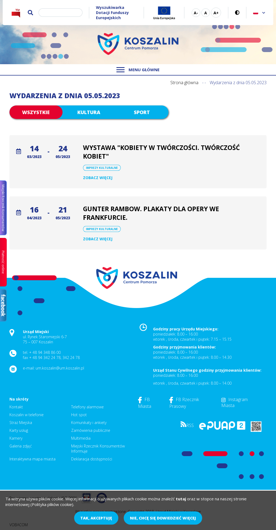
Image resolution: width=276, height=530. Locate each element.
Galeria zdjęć (20, 446)
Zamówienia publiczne (90, 430)
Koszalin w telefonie (26, 414)
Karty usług (18, 430)
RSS (187, 425)
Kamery (15, 438)
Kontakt (16, 406)
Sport (142, 112)
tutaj (181, 498)
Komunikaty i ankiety (88, 422)
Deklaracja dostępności (91, 458)
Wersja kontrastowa (237, 12)
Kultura (88, 112)
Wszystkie (36, 112)
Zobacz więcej (97, 177)
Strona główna (184, 83)
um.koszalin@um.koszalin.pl (60, 368)
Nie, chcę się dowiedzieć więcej (163, 518)
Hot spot (79, 414)
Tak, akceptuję (96, 518)
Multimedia (81, 438)
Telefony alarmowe (87, 406)
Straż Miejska (20, 422)
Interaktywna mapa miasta (32, 458)
